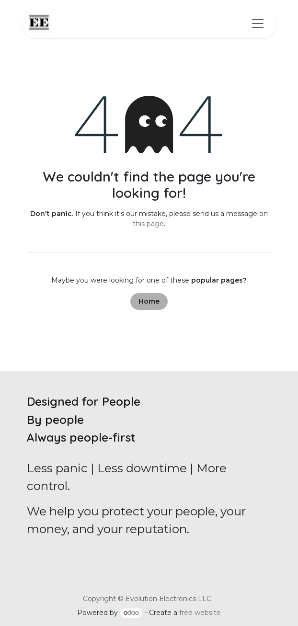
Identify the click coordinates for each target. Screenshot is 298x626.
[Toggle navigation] (258, 22)
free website (200, 612)
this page (148, 223)
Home (149, 301)
